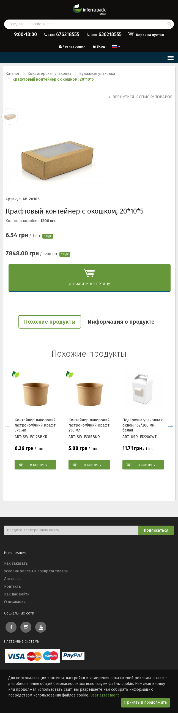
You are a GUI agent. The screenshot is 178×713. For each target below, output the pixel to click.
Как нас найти (16, 594)
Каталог (13, 73)
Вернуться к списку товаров (140, 96)
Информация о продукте (121, 321)
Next (170, 426)
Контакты (12, 586)
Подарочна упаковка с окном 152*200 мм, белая (142, 425)
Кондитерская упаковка (49, 73)
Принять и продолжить (145, 702)
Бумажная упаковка (97, 73)
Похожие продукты (50, 321)
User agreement (104, 695)
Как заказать (16, 563)
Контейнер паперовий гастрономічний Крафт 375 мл (35, 425)
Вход (98, 46)
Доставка (12, 579)
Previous (7, 426)
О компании (15, 602)
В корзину (39, 465)
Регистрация (72, 46)
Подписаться (156, 530)
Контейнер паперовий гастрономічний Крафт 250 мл (89, 425)
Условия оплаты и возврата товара (36, 571)
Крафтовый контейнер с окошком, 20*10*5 (53, 79)
